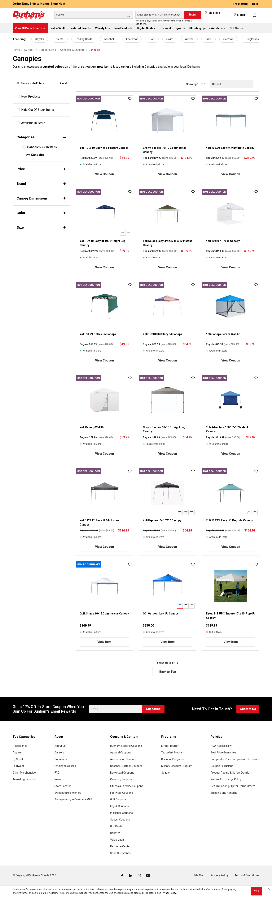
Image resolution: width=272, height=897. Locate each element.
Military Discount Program (176, 765)
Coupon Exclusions (222, 765)
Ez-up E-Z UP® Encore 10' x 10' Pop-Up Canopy (230, 615)
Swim (169, 39)
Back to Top (167, 672)
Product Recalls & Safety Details (230, 772)
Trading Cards (83, 39)
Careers (59, 752)
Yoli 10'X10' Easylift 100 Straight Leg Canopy (102, 243)
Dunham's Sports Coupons (126, 745)
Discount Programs (172, 759)
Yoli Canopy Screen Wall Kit (223, 334)
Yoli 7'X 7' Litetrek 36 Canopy (98, 334)
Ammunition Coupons (123, 759)
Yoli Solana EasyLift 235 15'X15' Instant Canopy (167, 243)
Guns (208, 39)
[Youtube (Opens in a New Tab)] (148, 875)
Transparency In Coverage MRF (73, 799)
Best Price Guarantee (223, 752)
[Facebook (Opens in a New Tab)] (122, 875)
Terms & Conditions (247, 875)
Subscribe (153, 709)
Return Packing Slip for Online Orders (233, 786)
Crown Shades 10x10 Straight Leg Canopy (164, 429)
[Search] (93, 15)
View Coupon (104, 174)
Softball (228, 39)
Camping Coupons (121, 779)
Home (16, 49)
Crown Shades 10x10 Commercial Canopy (164, 150)
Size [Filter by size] (41, 227)
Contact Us (248, 709)
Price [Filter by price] (41, 169)
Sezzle (165, 772)
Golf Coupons (118, 799)
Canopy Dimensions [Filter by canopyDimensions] (41, 198)
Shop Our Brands (120, 853)
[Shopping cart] (254, 15)
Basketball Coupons (122, 772)
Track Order (241, 3)
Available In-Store (33, 123)
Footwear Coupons (121, 792)
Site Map (199, 875)
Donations (61, 759)
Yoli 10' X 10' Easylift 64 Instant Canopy (104, 147)
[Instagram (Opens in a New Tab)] (139, 875)
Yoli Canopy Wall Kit (92, 427)
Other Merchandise (24, 772)
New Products (30, 96)
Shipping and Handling (224, 792)
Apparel (17, 752)
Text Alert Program (172, 752)
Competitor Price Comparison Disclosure (235, 759)
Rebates (115, 833)
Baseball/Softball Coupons (126, 765)
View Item (104, 642)
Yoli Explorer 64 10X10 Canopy (162, 520)
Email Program (170, 745)
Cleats (60, 39)
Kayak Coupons (119, 806)
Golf (152, 39)
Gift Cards (116, 826)
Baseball (109, 39)
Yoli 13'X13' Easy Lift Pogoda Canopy (229, 520)
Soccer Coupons (120, 819)
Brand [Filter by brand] (41, 184)
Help (255, 3)
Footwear (132, 39)
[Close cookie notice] (268, 888)
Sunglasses (252, 39)
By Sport (18, 759)
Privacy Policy (171, 21)
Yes (256, 891)
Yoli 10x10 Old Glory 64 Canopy (162, 334)
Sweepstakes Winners (68, 792)
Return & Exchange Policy (226, 779)
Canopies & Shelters (42, 147)
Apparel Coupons (120, 752)
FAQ (57, 772)
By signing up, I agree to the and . (163, 22)
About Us (60, 745)
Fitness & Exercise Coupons (126, 786)
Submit (192, 14)
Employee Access (65, 765)
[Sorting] (231, 84)
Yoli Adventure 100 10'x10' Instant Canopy (227, 429)
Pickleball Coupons (121, 812)
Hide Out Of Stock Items (37, 110)
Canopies (38, 155)
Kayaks (39, 39)
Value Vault (117, 839)
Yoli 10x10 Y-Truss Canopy (223, 240)
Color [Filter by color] (41, 213)
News (58, 779)
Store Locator (63, 786)
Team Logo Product (24, 779)
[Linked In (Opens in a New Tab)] (131, 875)
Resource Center (120, 846)
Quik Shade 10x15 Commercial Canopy (104, 613)
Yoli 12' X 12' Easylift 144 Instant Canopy (100, 522)
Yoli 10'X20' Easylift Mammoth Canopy (230, 147)
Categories (41, 137)
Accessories (20, 745)
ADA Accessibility (221, 745)
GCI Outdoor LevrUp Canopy (160, 613)
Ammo (189, 39)
